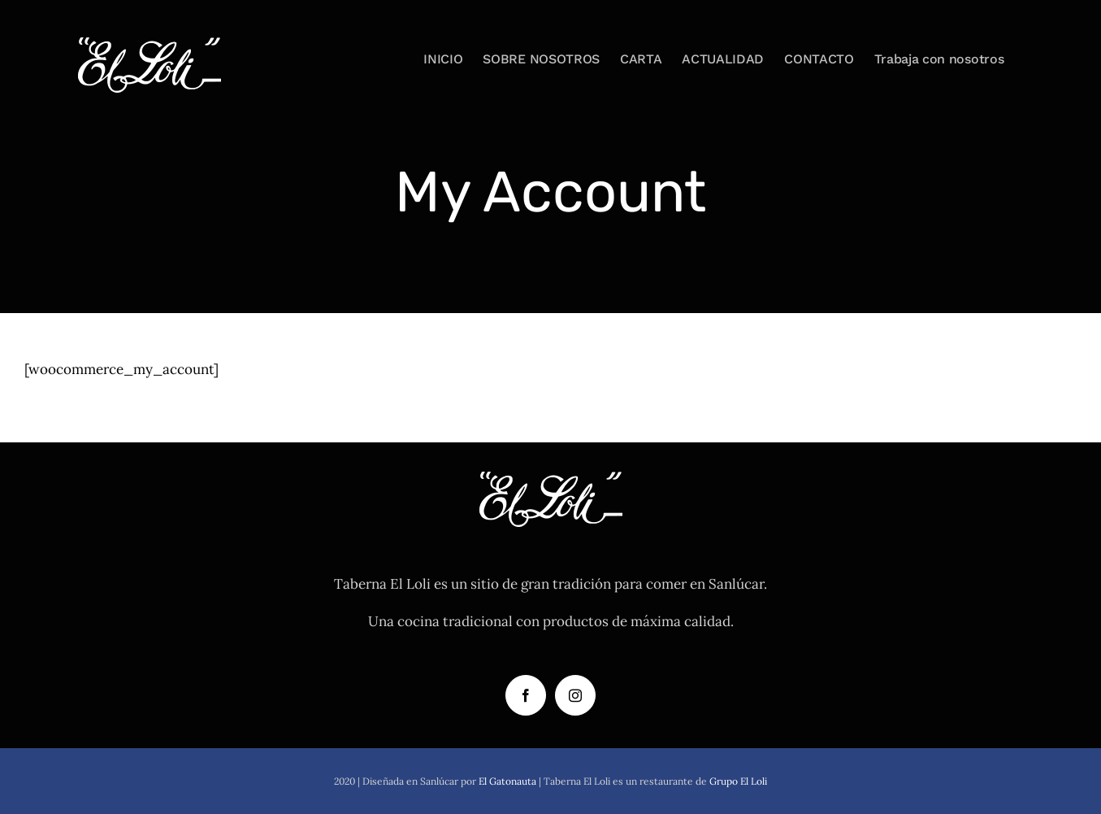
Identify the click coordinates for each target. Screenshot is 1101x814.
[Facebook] (525, 695)
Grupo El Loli (738, 781)
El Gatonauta (507, 781)
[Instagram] (575, 695)
